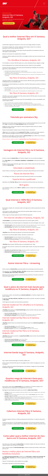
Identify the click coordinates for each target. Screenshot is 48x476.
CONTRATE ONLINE (18, 109)
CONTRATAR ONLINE (8, 23)
